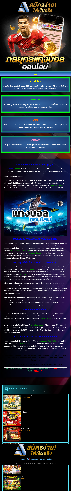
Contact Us (24, 459)
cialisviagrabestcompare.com (40, 355)
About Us (34, 459)
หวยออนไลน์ (25, 428)
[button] (36, 74)
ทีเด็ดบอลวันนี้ (25, 412)
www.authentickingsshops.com (46, 463)
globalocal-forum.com (17, 357)
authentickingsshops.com (16, 355)
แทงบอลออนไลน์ (26, 396)
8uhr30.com (14, 364)
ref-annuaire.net (39, 364)
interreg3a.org (59, 355)
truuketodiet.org (54, 364)
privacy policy (46, 459)
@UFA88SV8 (39, 371)
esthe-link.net (26, 364)
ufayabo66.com (33, 357)
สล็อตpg (24, 477)
